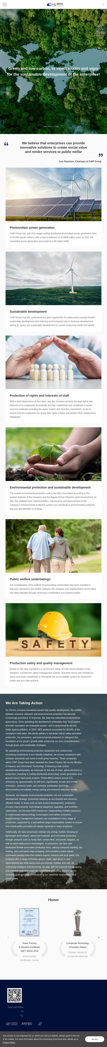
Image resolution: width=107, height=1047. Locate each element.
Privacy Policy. (9, 1042)
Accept (95, 1039)
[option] (29, 933)
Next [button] (99, 937)
